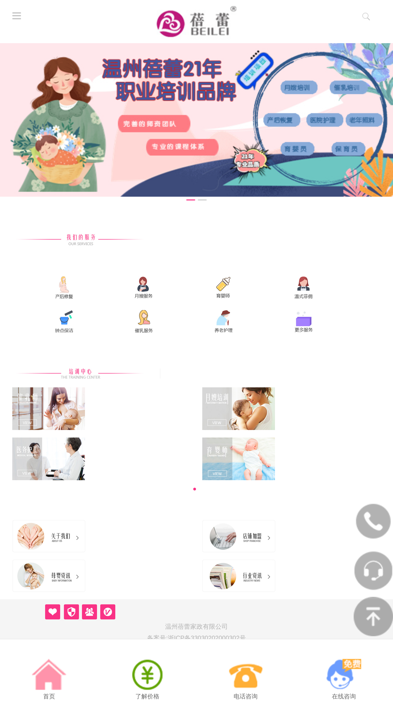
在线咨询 (344, 679)
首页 (49, 679)
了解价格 (147, 679)
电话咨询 (245, 679)
